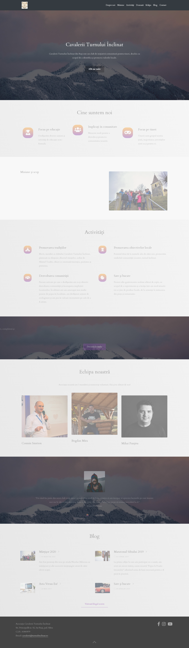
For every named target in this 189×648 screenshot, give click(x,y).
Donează (139, 5)
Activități (130, 5)
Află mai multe (95, 68)
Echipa (148, 5)
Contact (162, 5)
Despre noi (110, 5)
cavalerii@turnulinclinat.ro (35, 635)
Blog (155, 5)
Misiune (120, 5)
